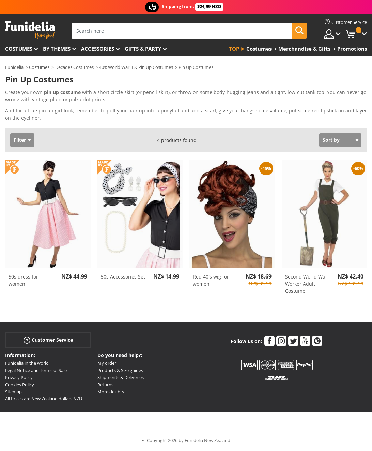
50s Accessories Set (123, 276)
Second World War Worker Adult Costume (306, 283)
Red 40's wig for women (211, 280)
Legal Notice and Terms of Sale (36, 370)
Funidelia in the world (27, 363)
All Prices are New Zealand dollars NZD (43, 398)
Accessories (97, 48)
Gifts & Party (143, 48)
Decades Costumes (74, 67)
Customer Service (48, 340)
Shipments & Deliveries (120, 377)
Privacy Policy (19, 377)
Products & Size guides (120, 370)
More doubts (110, 392)
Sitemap (13, 392)
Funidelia (14, 67)
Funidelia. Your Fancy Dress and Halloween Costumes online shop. (30, 30)
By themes (57, 48)
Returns (105, 384)
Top (234, 48)
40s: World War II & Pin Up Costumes (136, 67)
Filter (20, 140)
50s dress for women (23, 280)
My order (106, 363)
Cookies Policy (19, 384)
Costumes (18, 48)
